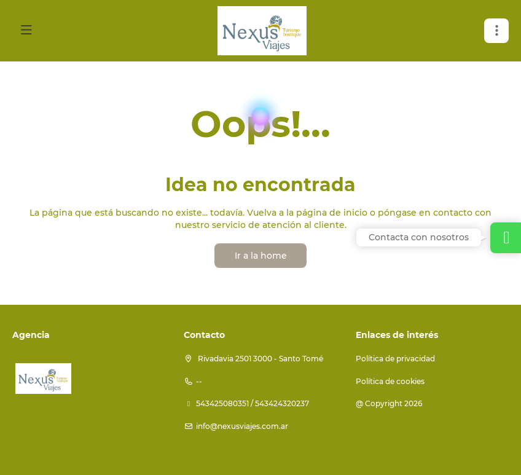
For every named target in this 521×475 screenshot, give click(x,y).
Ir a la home (261, 255)
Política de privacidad (395, 358)
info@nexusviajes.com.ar (242, 426)
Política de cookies (390, 381)
